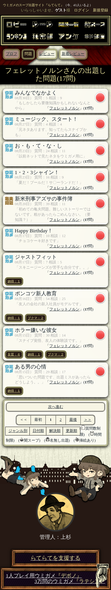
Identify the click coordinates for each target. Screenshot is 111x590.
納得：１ (14, 281)
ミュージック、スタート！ (46, 119)
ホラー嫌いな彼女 (36, 330)
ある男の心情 (30, 367)
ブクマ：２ (36, 318)
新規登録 (100, 10)
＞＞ (87, 420)
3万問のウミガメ (69, 581)
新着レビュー (73, 54)
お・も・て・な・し (38, 146)
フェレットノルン (64, 108)
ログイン (81, 10)
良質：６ (14, 354)
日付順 (38, 431)
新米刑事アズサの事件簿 (44, 199)
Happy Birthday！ (34, 231)
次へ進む (55, 407)
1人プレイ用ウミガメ (44, 576)
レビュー (46, 54)
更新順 (71, 431)
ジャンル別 (17, 431)
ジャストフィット (36, 257)
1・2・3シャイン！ (37, 172)
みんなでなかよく (36, 93)
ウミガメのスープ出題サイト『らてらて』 (33, 5)
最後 (73, 420)
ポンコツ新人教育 (36, 293)
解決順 (55, 431)
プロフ (11, 54)
